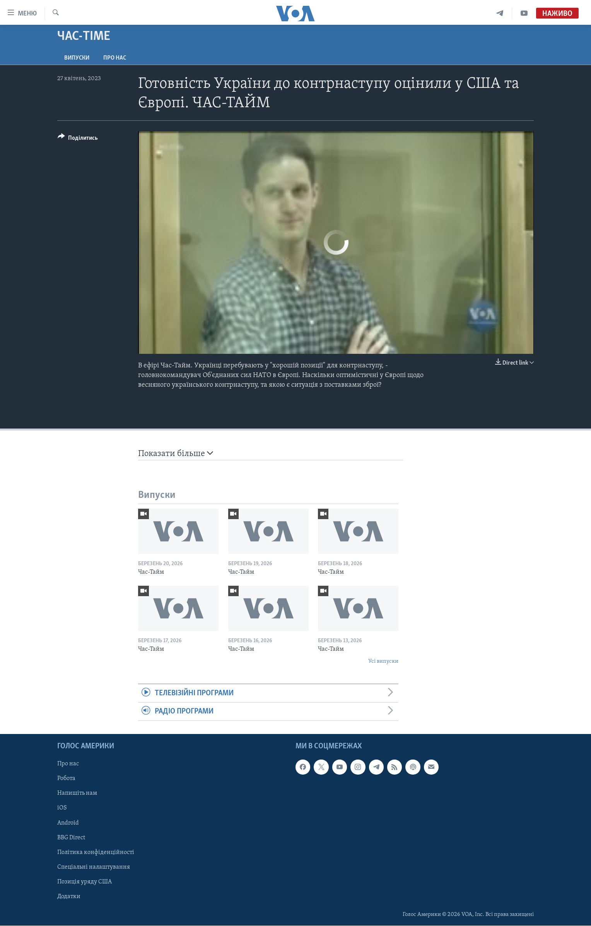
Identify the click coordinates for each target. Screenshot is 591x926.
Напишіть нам (77, 794)
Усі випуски (383, 661)
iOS (62, 808)
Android (68, 823)
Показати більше (175, 453)
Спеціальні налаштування (93, 867)
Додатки (68, 896)
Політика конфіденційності (95, 852)
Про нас (114, 58)
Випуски (76, 58)
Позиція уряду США (84, 882)
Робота (66, 779)
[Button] (78, 139)
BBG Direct (71, 838)
